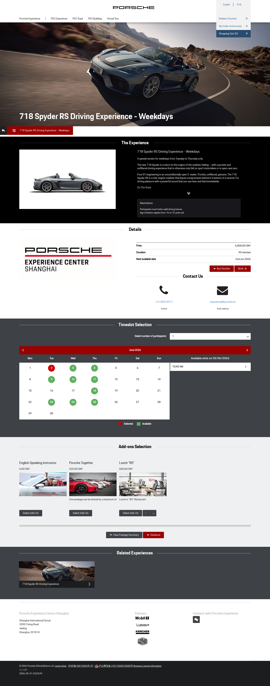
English (226, 4)
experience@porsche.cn (223, 302)
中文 (239, 4)
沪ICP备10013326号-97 (80, 666)
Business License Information (147, 666)
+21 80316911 (164, 302)
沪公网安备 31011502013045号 (114, 666)
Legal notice (60, 666)
